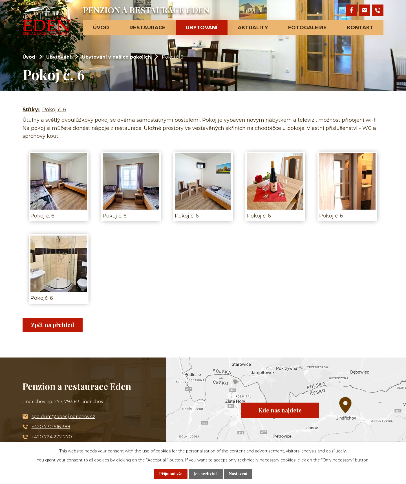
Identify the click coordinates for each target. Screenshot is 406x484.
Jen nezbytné (206, 473)
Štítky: (31, 109)
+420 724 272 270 (52, 436)
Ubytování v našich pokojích (116, 57)
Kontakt (360, 28)
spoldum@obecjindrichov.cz (63, 416)
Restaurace (147, 28)
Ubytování (58, 57)
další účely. (336, 451)
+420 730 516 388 (51, 426)
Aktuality (253, 28)
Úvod (29, 57)
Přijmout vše (170, 473)
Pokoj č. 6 (54, 109)
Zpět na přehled (52, 324)
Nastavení (238, 473)
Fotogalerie (307, 28)
